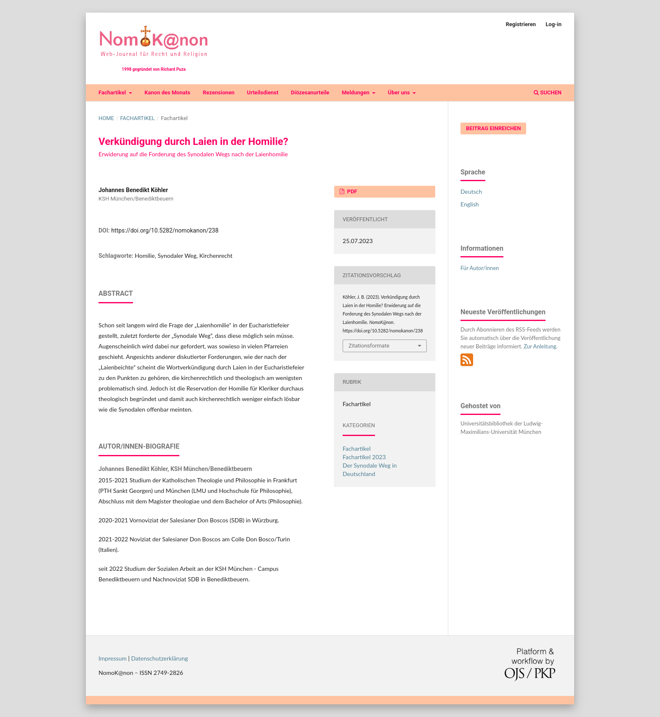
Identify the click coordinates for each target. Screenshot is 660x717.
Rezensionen (218, 92)
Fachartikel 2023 (364, 456)
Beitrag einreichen (493, 128)
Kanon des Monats (167, 92)
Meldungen (356, 92)
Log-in (554, 24)
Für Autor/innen (479, 268)
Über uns (399, 92)
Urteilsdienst (263, 92)
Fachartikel (112, 92)
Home (106, 118)
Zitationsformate (369, 345)
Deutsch (471, 191)
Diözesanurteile (310, 92)
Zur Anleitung (540, 346)
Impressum (112, 658)
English (469, 204)
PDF (351, 191)
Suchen (548, 92)
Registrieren (521, 24)
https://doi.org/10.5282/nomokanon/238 (164, 230)
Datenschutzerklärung (159, 658)
